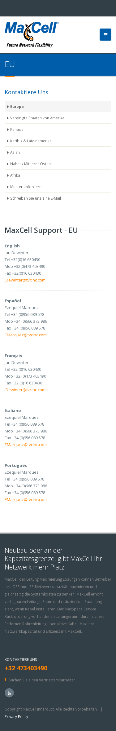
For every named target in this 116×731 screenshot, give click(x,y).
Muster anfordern (25, 186)
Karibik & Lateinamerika (31, 140)
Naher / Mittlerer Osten (30, 163)
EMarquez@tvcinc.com (26, 335)
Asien (15, 152)
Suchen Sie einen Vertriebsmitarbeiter (42, 679)
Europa (17, 106)
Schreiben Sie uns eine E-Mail (35, 198)
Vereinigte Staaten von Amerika (37, 117)
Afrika (15, 175)
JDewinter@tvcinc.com (25, 280)
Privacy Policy (16, 716)
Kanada (17, 129)
